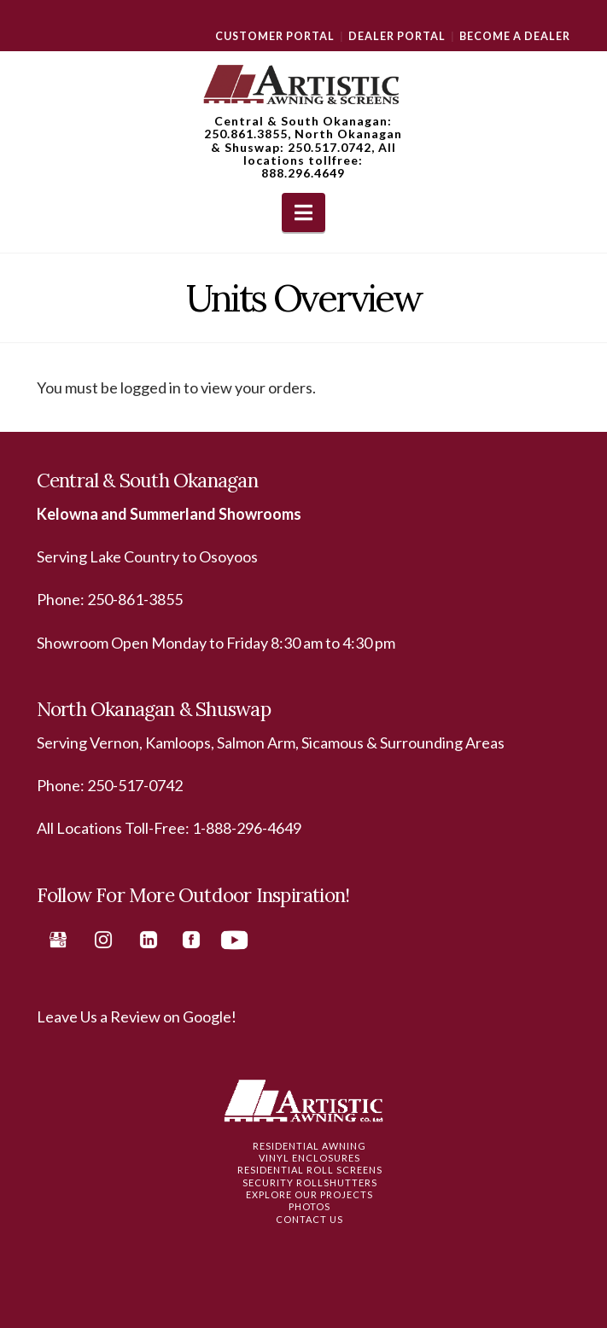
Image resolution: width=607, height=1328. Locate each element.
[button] (303, 212)
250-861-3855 (135, 599)
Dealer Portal (397, 36)
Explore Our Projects (309, 1194)
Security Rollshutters (309, 1182)
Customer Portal (275, 36)
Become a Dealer (514, 36)
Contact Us (309, 1219)
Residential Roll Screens (309, 1169)
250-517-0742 (135, 785)
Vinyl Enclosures (309, 1157)
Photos (309, 1206)
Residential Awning (309, 1145)
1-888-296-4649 (246, 827)
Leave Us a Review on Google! (136, 1016)
